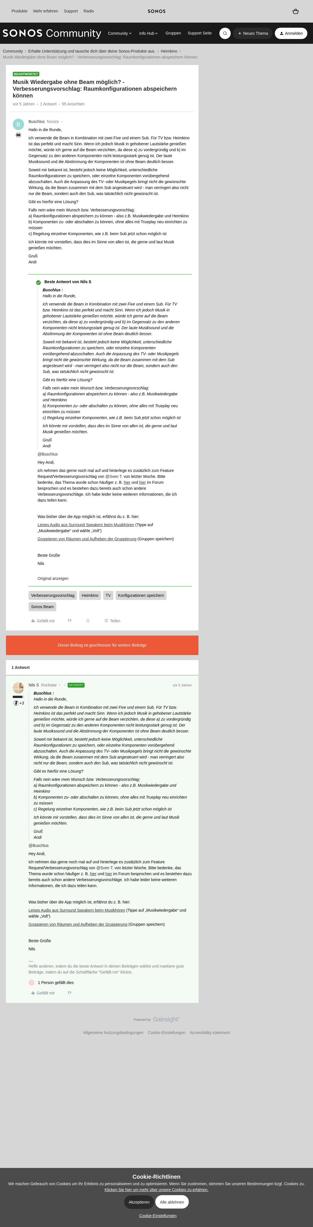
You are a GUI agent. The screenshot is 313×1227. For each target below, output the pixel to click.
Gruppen (173, 33)
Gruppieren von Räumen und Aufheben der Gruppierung (87, 539)
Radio (89, 11)
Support (71, 11)
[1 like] (51, 983)
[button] (253, 33)
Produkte (19, 11)
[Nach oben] (301, 1024)
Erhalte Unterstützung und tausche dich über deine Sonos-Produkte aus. (92, 51)
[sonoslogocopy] (156, 11)
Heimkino (169, 51)
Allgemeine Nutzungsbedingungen (113, 1032)
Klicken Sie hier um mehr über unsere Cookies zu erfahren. (156, 1189)
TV (108, 595)
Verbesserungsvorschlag (52, 595)
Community (13, 51)
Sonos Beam (42, 606)
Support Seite (200, 33)
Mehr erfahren (45, 11)
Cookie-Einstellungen (166, 1032)
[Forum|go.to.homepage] (52, 33)
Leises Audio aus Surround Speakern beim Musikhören (86, 525)
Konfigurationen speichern (141, 595)
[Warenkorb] (296, 11)
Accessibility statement (210, 1032)
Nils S (34, 685)
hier (127, 482)
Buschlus (37, 121)
